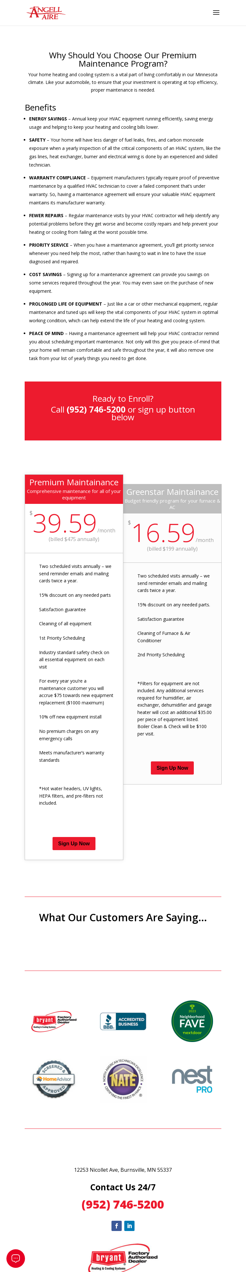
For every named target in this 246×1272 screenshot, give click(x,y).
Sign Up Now (74, 843)
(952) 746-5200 (123, 1204)
